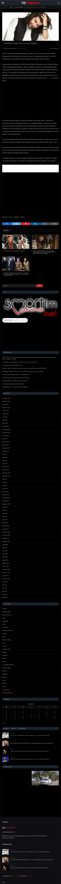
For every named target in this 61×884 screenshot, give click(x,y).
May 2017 (4, 591)
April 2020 (4, 488)
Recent (13, 728)
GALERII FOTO (6, 649)
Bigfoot (5, 217)
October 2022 (5, 435)
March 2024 (5, 404)
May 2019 (4, 516)
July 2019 (4, 510)
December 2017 (6, 569)
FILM (58, 48)
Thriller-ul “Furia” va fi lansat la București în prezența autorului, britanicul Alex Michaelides (24, 368)
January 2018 (5, 566)
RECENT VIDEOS (6, 668)
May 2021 (4, 460)
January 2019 (5, 529)
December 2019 (6, 497)
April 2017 (4, 594)
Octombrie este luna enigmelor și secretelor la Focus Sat (15, 377)
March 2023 (5, 423)
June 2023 (4, 417)
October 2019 (5, 501)
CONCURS (5, 627)
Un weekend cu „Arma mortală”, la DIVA (14, 251)
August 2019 (5, 507)
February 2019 (5, 526)
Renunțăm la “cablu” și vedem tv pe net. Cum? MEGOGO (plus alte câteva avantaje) (22, 371)
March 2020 (5, 491)
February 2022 (5, 441)
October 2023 (5, 410)
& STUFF (4, 608)
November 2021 (6, 448)
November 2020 (6, 476)
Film (10, 217)
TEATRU (4, 683)
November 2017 (6, 572)
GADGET (4, 646)
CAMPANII (5, 621)
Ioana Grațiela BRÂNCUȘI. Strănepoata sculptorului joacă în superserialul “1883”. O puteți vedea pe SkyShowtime (44, 252)
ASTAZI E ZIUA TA (6, 615)
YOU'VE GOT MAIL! (7, 692)
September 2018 (6, 541)
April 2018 (4, 557)
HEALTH (4, 652)
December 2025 (6, 398)
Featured (4, 633)
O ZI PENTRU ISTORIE (8, 664)
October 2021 (5, 451)
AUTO (3, 618)
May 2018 (4, 553)
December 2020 (6, 473)
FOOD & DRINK (6, 640)
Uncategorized (5, 689)
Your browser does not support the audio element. (15, 320)
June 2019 (4, 513)
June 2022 (4, 438)
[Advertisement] (30, 102)
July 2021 (4, 454)
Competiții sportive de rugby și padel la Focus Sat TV (15, 380)
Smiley (22, 217)
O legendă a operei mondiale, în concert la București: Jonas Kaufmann (19, 362)
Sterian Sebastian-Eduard (10, 48)
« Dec (3, 723)
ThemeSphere (15, 876)
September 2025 (6, 401)
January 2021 (5, 469)
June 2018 (4, 550)
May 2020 (4, 485)
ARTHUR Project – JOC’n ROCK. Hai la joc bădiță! (14, 387)
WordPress (29, 876)
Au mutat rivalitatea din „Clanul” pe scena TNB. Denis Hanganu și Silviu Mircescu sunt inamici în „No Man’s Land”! (16, 274)
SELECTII (4, 671)
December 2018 (6, 532)
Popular (6, 728)
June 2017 (4, 588)
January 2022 (5, 445)
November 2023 (6, 407)
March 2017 (5, 597)
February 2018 (5, 563)
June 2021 (4, 457)
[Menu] (3, 3)
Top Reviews (21, 728)
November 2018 (6, 535)
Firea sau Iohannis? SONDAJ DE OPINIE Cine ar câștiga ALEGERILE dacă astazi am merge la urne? (32, 743)
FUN (3, 643)
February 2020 (5, 494)
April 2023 (4, 420)
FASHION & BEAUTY (7, 630)
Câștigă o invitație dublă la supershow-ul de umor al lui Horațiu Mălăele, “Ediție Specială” (29, 751)
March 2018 (5, 560)
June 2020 (4, 482)
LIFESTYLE (5, 655)
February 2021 (5, 466)
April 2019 (4, 519)
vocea (49, 78)
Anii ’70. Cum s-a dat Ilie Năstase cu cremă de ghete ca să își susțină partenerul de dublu (29, 735)
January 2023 (5, 426)
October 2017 (5, 575)
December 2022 (6, 429)
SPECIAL (4, 677)
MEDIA (4, 658)
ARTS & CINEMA (52, 48)
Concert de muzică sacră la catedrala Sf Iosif (13, 384)
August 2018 (5, 544)
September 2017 (6, 578)
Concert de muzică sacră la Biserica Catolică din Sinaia (15, 374)
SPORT (4, 680)
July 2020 (4, 479)
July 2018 (4, 547)
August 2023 (5, 413)
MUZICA (4, 661)
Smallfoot (16, 217)
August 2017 (5, 582)
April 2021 (4, 463)
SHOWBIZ (5, 674)
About (3, 882)
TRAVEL (4, 686)
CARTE (4, 624)
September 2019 (6, 504)
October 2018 (5, 538)
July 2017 (4, 585)
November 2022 (6, 432)
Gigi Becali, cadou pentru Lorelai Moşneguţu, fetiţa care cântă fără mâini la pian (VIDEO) (29, 759)
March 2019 (5, 522)
